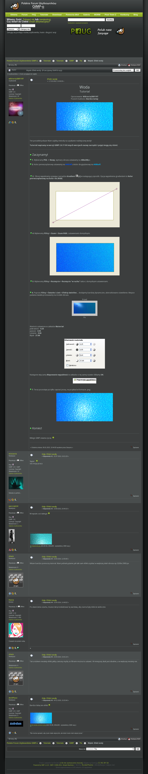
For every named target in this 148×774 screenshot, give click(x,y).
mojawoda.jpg (35, 546)
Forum (25, 15)
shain (11, 556)
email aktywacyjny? (39, 21)
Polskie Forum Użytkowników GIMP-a (22, 61)
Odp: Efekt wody (49, 454)
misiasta (13, 453)
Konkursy (124, 15)
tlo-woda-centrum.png (38, 725)
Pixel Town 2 (110, 15)
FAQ (34, 15)
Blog (136, 15)
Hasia (11, 600)
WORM (97, 15)
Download (56, 15)
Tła (81, 61)
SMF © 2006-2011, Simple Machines (62, 765)
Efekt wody (52, 79)
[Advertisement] (61, 49)
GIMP (71, 61)
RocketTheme (87, 765)
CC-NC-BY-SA (103, 763)
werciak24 (13, 506)
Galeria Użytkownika (15, 98)
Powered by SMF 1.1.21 (41, 765)
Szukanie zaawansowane (78, 23)
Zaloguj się (29, 19)
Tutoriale (44, 15)
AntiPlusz (13, 698)
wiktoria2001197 (16, 78)
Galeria (86, 15)
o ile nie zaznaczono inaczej (71, 763)
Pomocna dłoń (72, 15)
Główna (13, 15)
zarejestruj (44, 19)
